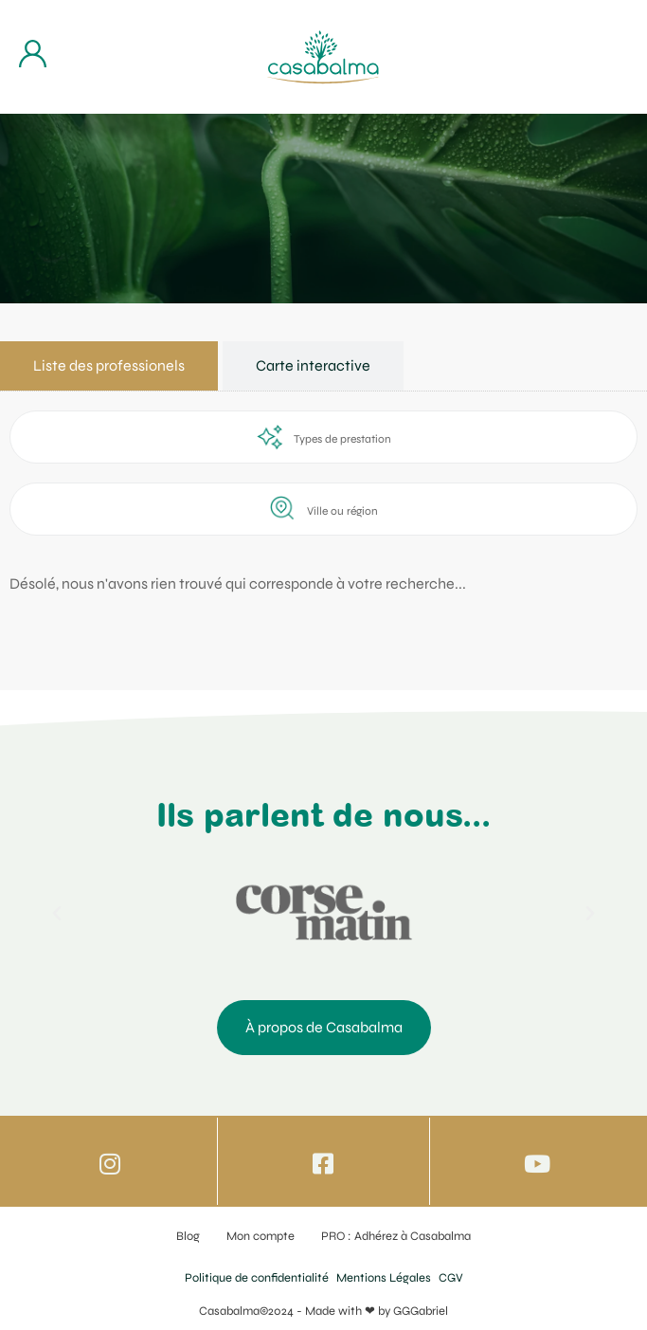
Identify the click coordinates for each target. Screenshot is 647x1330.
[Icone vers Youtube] (536, 1163)
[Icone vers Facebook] (323, 1163)
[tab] (109, 366)
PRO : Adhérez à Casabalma (396, 1236)
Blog (188, 1236)
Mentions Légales (383, 1277)
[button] (56, 913)
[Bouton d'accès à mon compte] (32, 53)
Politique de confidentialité (257, 1277)
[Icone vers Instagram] (110, 1163)
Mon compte (260, 1236)
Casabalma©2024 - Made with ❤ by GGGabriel (323, 1311)
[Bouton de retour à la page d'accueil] (323, 56)
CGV (451, 1277)
